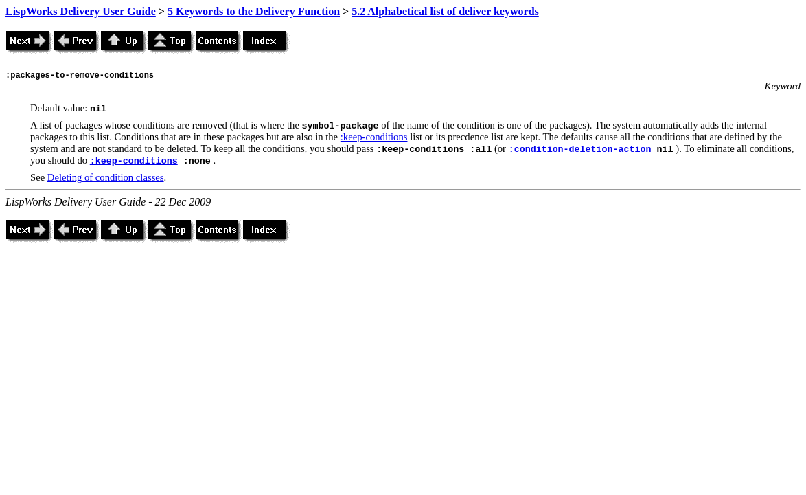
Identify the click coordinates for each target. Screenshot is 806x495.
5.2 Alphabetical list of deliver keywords (445, 11)
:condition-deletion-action (580, 149)
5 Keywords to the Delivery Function (254, 11)
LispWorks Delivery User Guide (80, 11)
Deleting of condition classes (105, 177)
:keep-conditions (374, 136)
